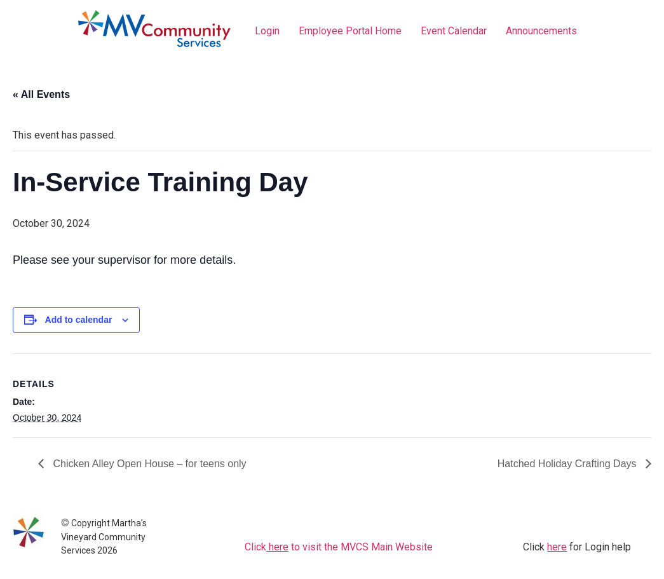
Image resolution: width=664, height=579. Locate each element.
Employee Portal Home (350, 31)
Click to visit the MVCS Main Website (339, 547)
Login (267, 31)
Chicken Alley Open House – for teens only (148, 463)
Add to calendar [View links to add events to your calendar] (78, 320)
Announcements (541, 31)
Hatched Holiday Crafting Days (568, 463)
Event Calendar (454, 31)
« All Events (41, 94)
